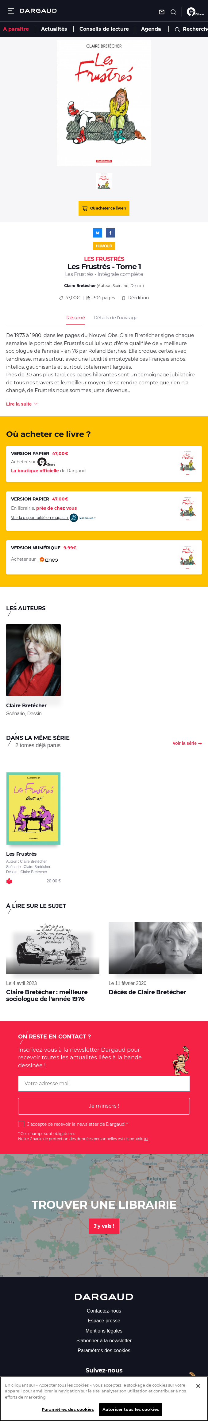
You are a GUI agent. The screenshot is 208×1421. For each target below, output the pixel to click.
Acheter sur (34, 559)
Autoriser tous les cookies (130, 1413)
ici (146, 1138)
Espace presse (104, 1320)
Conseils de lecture (104, 29)
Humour (104, 246)
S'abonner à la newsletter (104, 1340)
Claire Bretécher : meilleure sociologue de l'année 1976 (47, 996)
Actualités (54, 29)
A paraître (16, 29)
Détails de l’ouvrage (115, 317)
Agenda (151, 29)
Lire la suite (19, 403)
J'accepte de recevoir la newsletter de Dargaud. (76, 1124)
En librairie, (44, 508)
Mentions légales (104, 1330)
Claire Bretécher (80, 285)
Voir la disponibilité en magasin (53, 518)
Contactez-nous (104, 1310)
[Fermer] (198, 1390)
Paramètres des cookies (104, 1350)
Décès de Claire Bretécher (147, 992)
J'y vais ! (104, 1226)
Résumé (75, 317)
